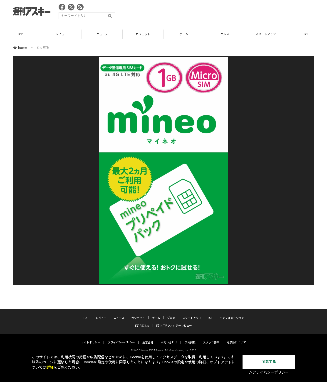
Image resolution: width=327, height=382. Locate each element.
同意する (269, 362)
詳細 (50, 367)
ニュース (102, 34)
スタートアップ (265, 34)
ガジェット (143, 34)
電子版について (236, 338)
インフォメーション (232, 314)
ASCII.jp (142, 321)
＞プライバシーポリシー (269, 372)
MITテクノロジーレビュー (174, 321)
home (20, 47)
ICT (307, 34)
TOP (20, 34)
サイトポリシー (90, 338)
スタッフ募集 (211, 338)
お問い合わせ (169, 338)
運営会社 (147, 338)
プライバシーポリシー (121, 338)
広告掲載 (190, 338)
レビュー (61, 34)
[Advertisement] (231, 12)
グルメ (224, 34)
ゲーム (183, 34)
